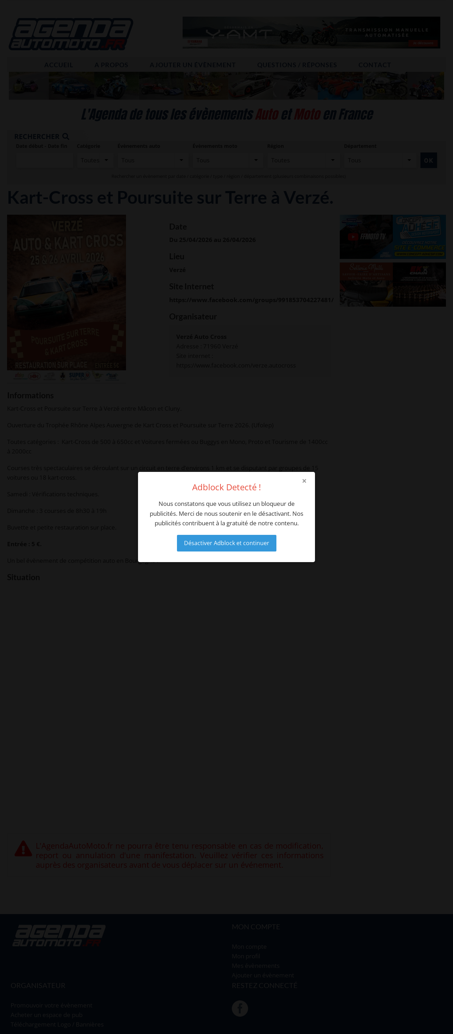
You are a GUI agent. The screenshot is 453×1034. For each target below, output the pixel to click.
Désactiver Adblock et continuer (226, 543)
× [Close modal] (304, 480)
